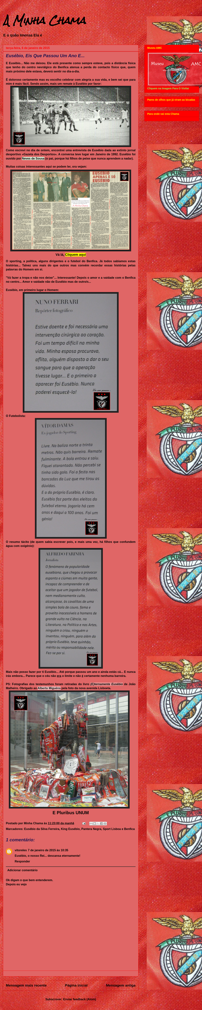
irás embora (14, 675)
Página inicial (76, 985)
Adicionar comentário (22, 870)
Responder (22, 861)
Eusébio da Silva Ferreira (41, 829)
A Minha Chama (44, 20)
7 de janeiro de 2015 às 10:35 (48, 850)
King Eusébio (70, 829)
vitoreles (21, 850)
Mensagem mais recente (26, 985)
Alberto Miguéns (49, 688)
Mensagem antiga (121, 985)
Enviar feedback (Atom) (79, 999)
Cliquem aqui (75, 254)
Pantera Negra (91, 829)
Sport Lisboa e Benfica (119, 829)
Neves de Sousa (33, 158)
